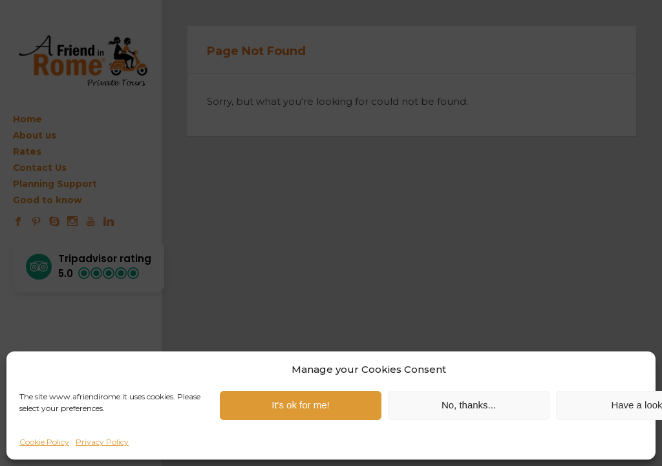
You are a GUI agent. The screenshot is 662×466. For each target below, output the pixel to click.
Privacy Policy (102, 442)
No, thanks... (469, 404)
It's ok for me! (301, 404)
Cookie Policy (44, 442)
